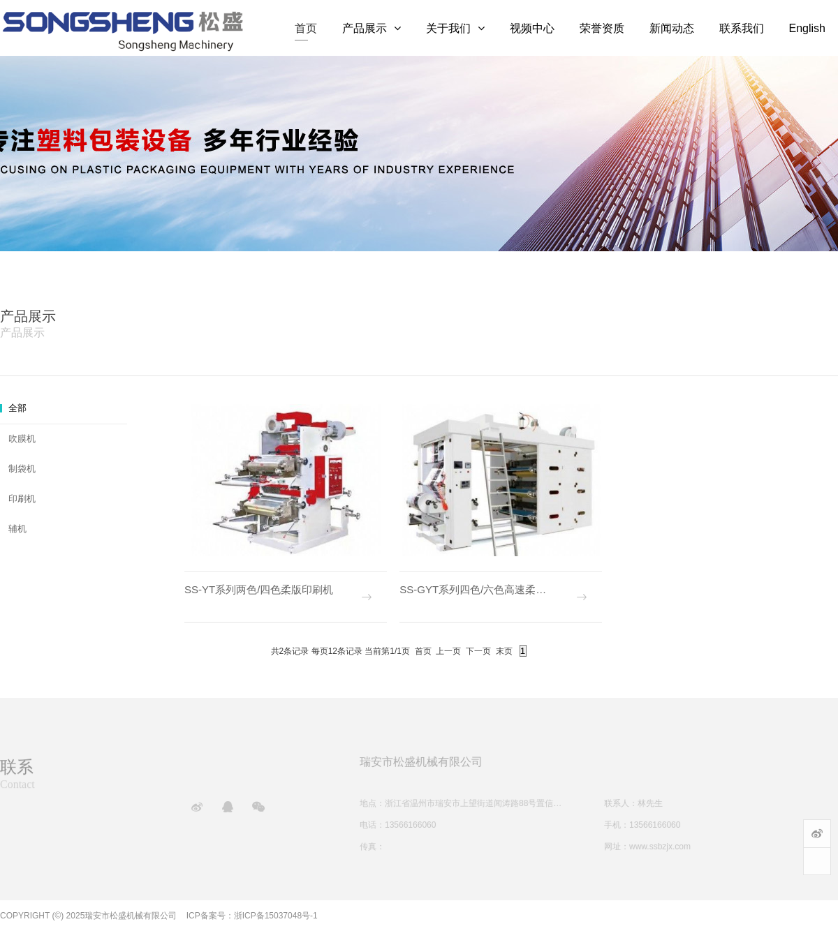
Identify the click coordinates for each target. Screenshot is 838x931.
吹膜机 (22, 438)
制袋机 (22, 468)
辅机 (17, 528)
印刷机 (22, 498)
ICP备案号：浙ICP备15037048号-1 (252, 916)
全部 (17, 408)
